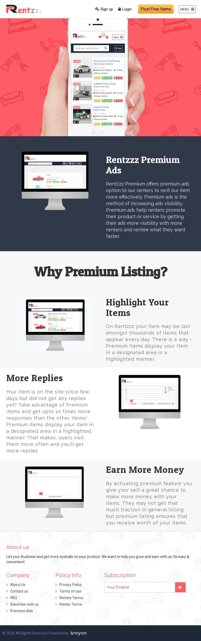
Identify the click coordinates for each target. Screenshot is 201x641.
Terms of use (70, 591)
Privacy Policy (70, 585)
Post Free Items (156, 9)
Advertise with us (24, 604)
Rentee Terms (71, 598)
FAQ (13, 598)
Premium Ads (21, 611)
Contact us (19, 591)
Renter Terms (70, 604)
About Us (17, 585)
